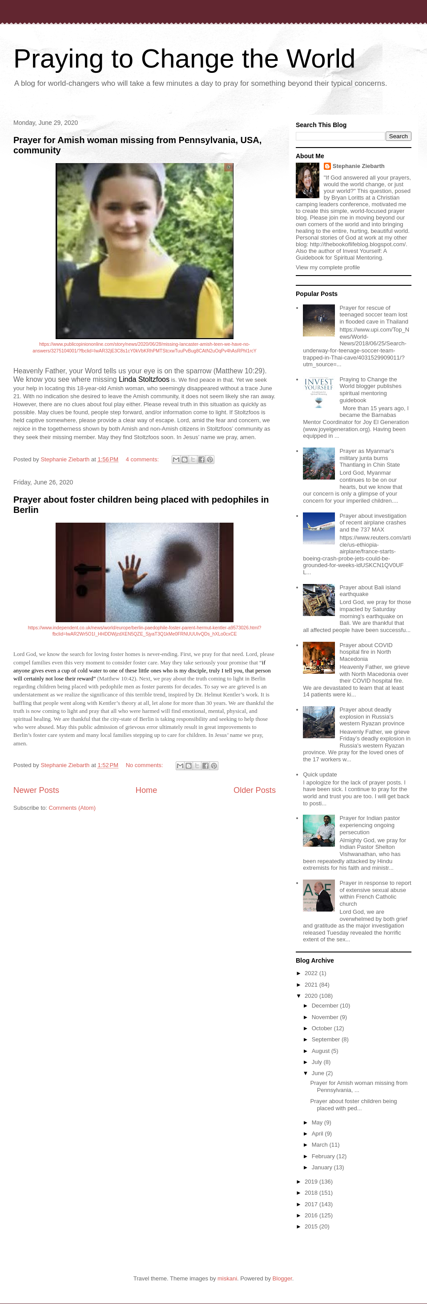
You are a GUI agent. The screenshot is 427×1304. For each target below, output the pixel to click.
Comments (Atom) (72, 807)
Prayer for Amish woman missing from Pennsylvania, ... (358, 1086)
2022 (312, 973)
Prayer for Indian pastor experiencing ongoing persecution (369, 825)
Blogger (282, 1278)
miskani (227, 1278)
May (318, 1122)
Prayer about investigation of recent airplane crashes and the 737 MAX (372, 522)
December (326, 1005)
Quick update (320, 774)
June (319, 1073)
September (327, 1039)
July (318, 1062)
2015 (312, 1226)
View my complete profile (328, 267)
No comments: (145, 765)
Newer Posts (36, 790)
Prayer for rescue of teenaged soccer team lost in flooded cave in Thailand (373, 314)
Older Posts (255, 790)
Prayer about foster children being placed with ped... (353, 1105)
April (318, 1133)
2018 (312, 1192)
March (321, 1144)
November (326, 1017)
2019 (312, 1181)
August (321, 1051)
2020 (312, 995)
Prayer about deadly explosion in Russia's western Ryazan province (371, 716)
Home (146, 790)
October (323, 1028)
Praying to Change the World (184, 58)
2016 (312, 1215)
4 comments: (143, 459)
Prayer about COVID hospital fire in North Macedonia (365, 652)
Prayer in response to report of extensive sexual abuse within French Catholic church (375, 893)
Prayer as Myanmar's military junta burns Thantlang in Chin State (369, 458)
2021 (312, 984)
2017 (312, 1204)
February (324, 1156)
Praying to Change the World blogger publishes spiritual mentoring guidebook (370, 390)
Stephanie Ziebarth (359, 166)
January (323, 1167)
